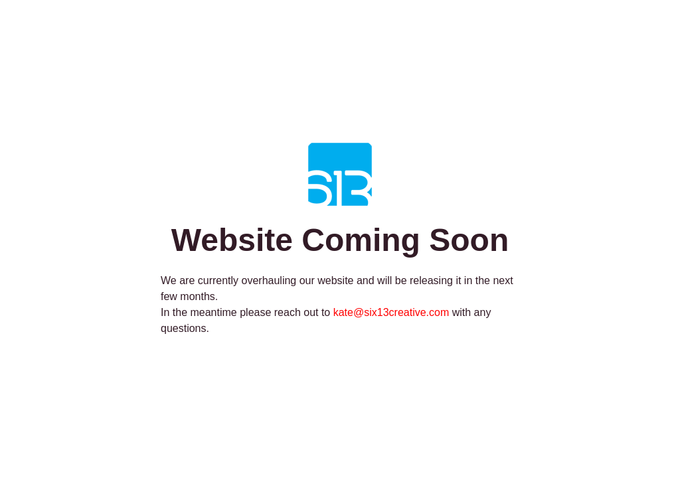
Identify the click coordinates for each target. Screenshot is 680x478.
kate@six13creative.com (391, 312)
